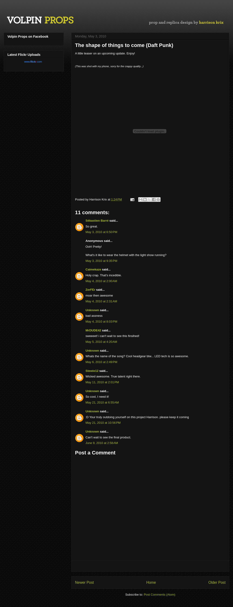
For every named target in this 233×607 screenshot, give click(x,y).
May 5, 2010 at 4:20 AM (101, 342)
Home (151, 582)
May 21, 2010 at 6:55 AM (102, 402)
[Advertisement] (150, 566)
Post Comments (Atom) (159, 594)
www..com (33, 61)
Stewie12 (92, 371)
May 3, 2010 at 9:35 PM (101, 261)
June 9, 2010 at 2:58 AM (102, 443)
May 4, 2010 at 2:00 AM (101, 281)
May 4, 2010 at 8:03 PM (101, 321)
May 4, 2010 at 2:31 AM (101, 301)
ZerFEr (90, 289)
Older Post (217, 582)
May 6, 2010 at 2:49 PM (101, 362)
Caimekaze (93, 269)
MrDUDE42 (93, 330)
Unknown (92, 310)
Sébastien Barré (97, 220)
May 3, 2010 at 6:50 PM (101, 232)
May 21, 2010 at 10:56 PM (103, 422)
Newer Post (84, 582)
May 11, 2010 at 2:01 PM (102, 382)
